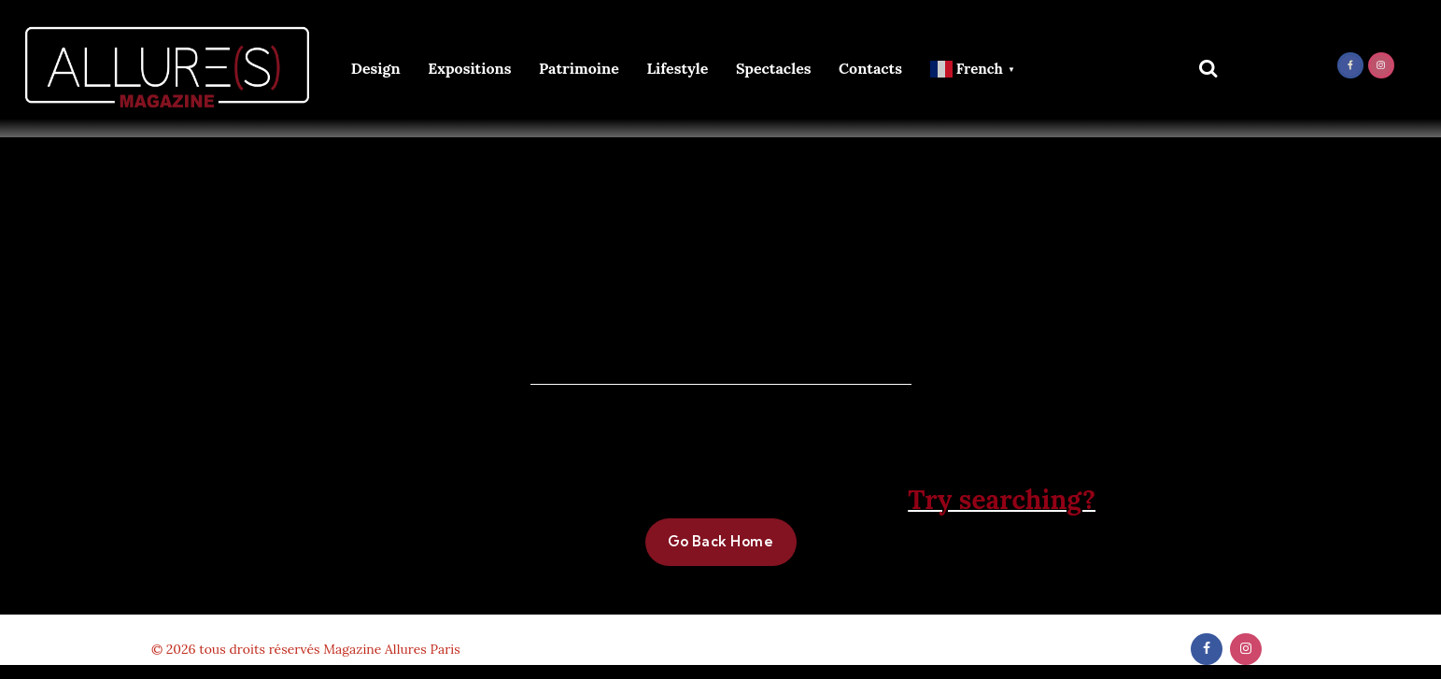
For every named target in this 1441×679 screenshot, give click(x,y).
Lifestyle (677, 68)
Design (376, 68)
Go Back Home (721, 541)
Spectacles (774, 68)
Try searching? (1001, 499)
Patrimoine (579, 68)
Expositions (469, 68)
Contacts (870, 68)
